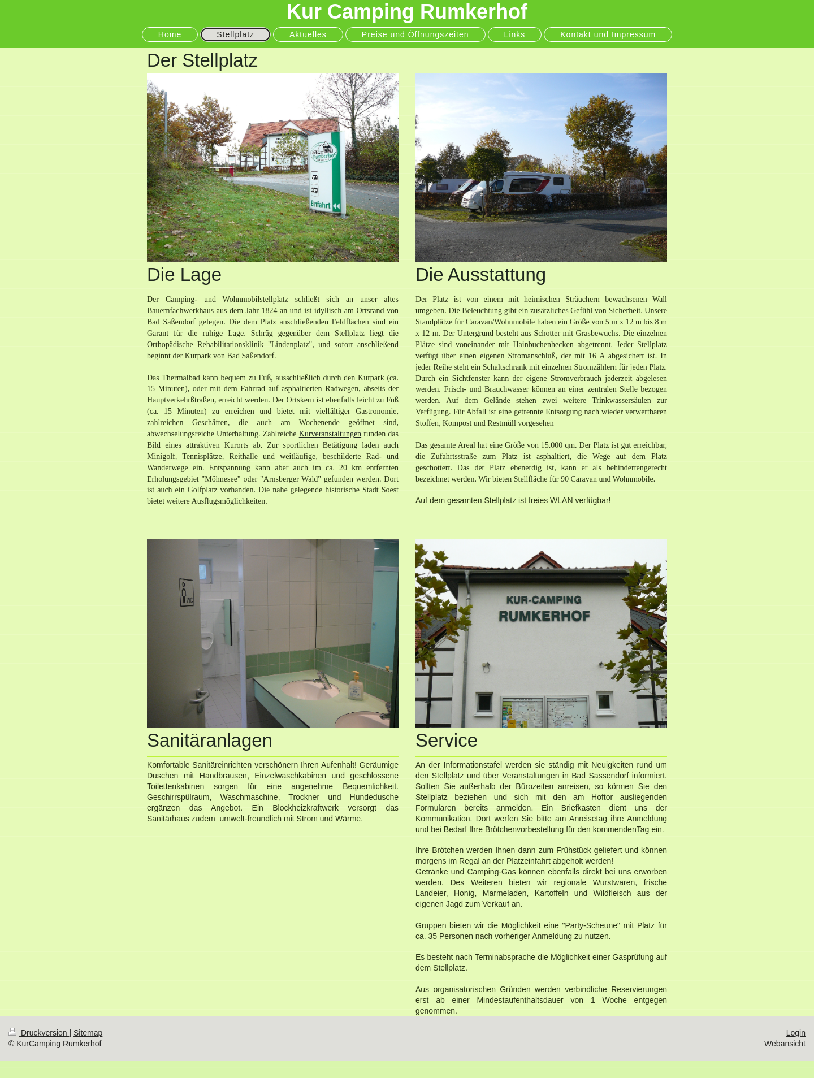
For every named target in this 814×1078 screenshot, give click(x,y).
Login (796, 1032)
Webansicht (785, 1043)
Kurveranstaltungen (330, 434)
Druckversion (38, 1032)
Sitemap (87, 1032)
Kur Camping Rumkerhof (407, 11)
